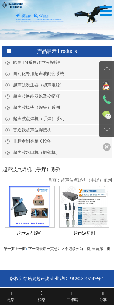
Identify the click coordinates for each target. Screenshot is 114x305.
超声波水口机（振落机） (36, 152)
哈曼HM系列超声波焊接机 (38, 62)
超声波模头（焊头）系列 (36, 107)
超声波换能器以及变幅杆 (36, 96)
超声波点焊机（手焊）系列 (38, 118)
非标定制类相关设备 (32, 141)
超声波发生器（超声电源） (38, 85)
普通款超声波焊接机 (32, 130)
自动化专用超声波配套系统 (38, 73)
